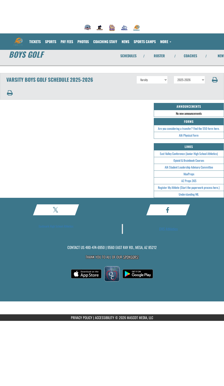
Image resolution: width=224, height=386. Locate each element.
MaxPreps (189, 174)
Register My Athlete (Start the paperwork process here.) (189, 187)
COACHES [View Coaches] (190, 56)
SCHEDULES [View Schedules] (128, 56)
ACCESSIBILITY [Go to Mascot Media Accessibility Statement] (104, 317)
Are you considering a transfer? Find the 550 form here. (189, 128)
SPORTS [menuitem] (50, 41)
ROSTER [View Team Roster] (159, 56)
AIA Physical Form (189, 135)
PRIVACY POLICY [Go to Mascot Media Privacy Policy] (81, 317)
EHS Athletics (168, 229)
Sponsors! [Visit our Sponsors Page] (131, 257)
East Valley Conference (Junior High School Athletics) (189, 153)
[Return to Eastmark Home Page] (18, 38)
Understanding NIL (189, 194)
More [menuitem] (165, 41)
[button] (214, 80)
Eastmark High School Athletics (56, 226)
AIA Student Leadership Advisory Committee (189, 167)
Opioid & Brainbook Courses (188, 160)
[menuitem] (88, 27)
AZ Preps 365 (188, 180)
